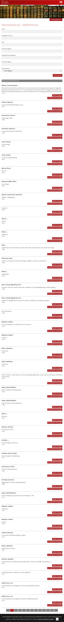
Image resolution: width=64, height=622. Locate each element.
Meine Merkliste (55, 19)
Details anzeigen (57, 95)
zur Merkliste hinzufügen (55, 98)
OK (57, 619)
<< (8, 610)
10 (48, 610)
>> (56, 610)
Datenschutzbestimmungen (46, 619)
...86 (52, 610)
